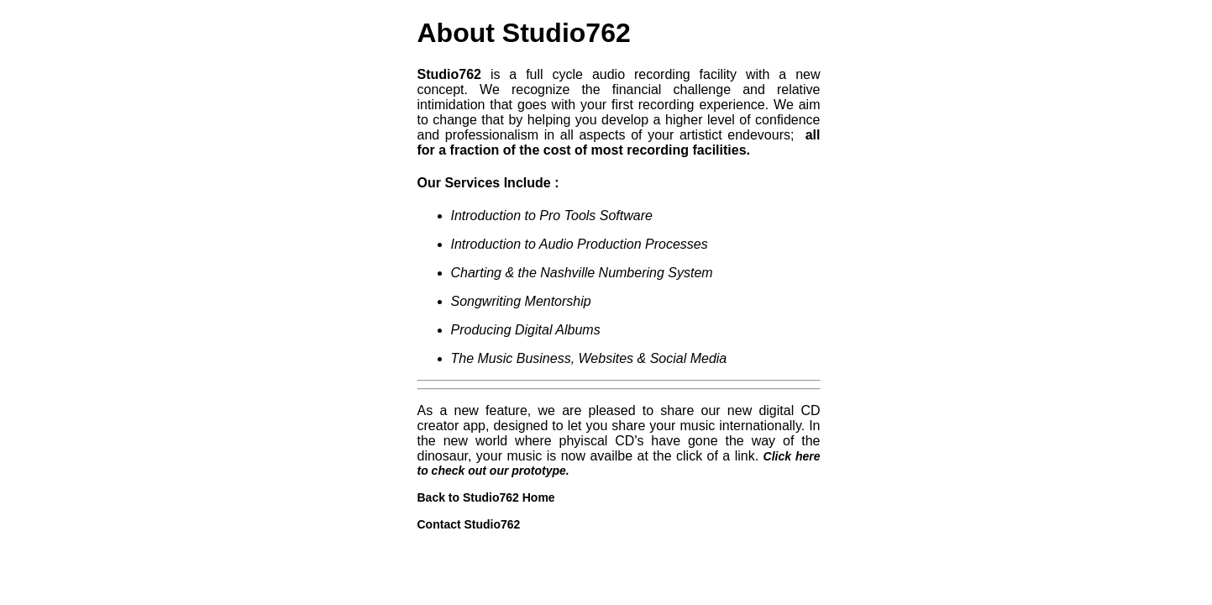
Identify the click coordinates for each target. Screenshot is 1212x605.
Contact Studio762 (469, 524)
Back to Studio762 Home (486, 497)
